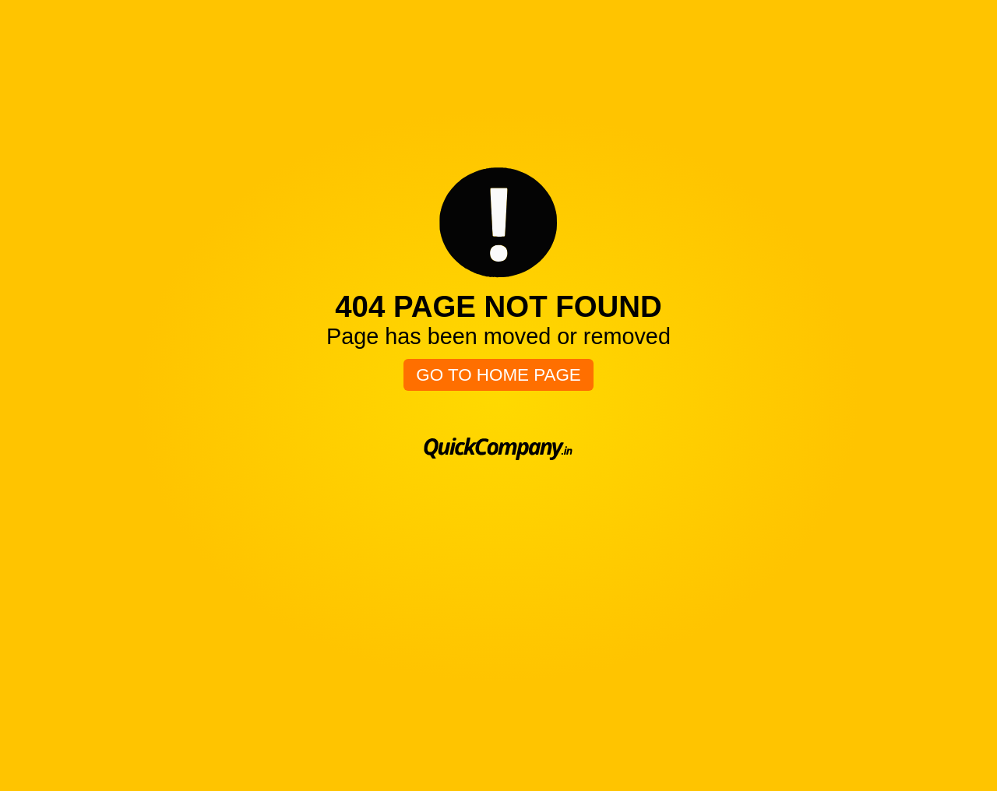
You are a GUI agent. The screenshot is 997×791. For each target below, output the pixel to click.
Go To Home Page (498, 375)
